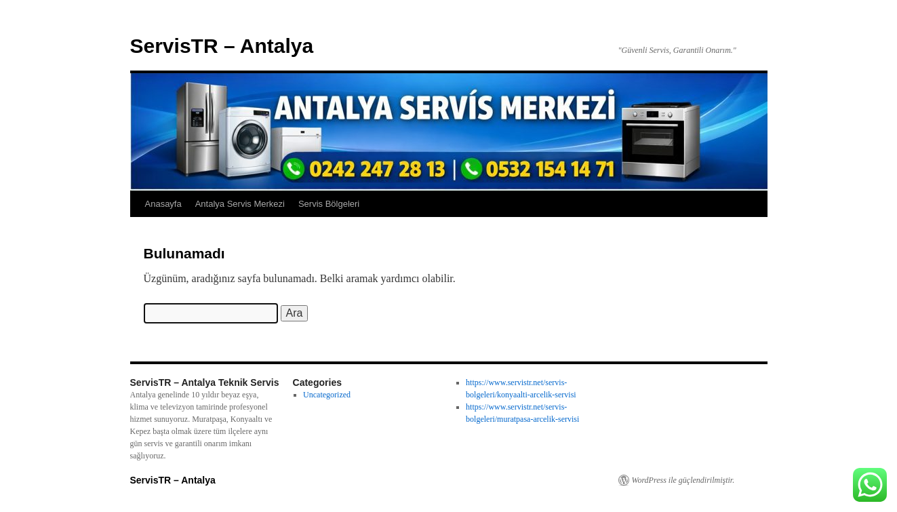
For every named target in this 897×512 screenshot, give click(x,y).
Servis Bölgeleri (328, 204)
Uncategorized (327, 394)
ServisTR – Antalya (222, 46)
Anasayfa (163, 204)
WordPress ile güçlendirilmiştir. (683, 480)
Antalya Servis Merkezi (240, 204)
